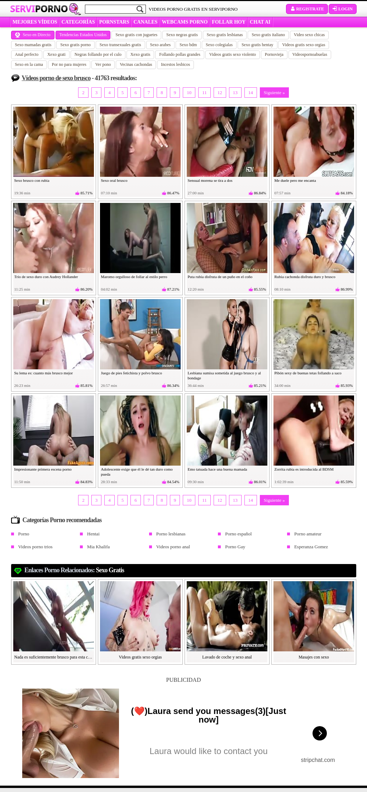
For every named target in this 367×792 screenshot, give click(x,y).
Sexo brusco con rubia (31, 180)
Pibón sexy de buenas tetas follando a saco (308, 373)
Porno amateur (307, 533)
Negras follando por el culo (98, 54)
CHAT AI (260, 22)
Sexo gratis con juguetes (136, 34)
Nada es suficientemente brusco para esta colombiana (53, 657)
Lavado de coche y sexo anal (227, 657)
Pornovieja (274, 54)
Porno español (238, 533)
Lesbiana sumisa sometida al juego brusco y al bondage (224, 375)
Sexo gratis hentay (257, 44)
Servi (39, 8)
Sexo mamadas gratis (33, 44)
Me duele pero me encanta (295, 180)
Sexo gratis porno (75, 44)
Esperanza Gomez (311, 546)
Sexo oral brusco (114, 180)
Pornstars (114, 22)
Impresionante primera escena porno (43, 469)
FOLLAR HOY (229, 22)
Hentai (93, 533)
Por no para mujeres (69, 64)
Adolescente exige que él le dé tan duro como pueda (137, 471)
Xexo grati (56, 54)
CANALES (145, 22)
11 (204, 92)
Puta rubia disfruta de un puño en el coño (220, 276)
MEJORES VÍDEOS (35, 22)
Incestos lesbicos (175, 64)
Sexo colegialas (219, 44)
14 (250, 92)
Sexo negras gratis (182, 34)
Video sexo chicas (309, 34)
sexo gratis (110, 570)
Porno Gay (235, 546)
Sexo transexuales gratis (120, 44)
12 (220, 92)
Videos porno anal (173, 546)
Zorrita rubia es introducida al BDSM (304, 469)
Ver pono (103, 64)
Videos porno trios (35, 546)
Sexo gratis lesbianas (225, 34)
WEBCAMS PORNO (185, 22)
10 (189, 92)
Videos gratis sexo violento (232, 54)
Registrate (307, 8)
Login (343, 8)
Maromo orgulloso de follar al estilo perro (134, 276)
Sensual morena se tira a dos (210, 180)
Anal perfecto (27, 54)
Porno (23, 533)
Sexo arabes (160, 44)
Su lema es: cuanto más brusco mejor (43, 373)
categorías (78, 22)
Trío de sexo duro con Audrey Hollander (46, 276)
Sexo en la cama (29, 64)
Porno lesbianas (171, 533)
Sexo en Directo (33, 35)
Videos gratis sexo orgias (303, 44)
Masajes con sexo (314, 657)
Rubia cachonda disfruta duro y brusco (305, 276)
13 (235, 92)
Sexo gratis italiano (268, 34)
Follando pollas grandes (179, 54)
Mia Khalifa (98, 546)
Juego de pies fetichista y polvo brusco (131, 373)
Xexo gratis (140, 54)
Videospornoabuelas (309, 54)
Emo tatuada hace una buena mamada (217, 469)
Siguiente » (274, 92)
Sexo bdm (188, 44)
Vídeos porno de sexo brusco (56, 78)
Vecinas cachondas (136, 64)
